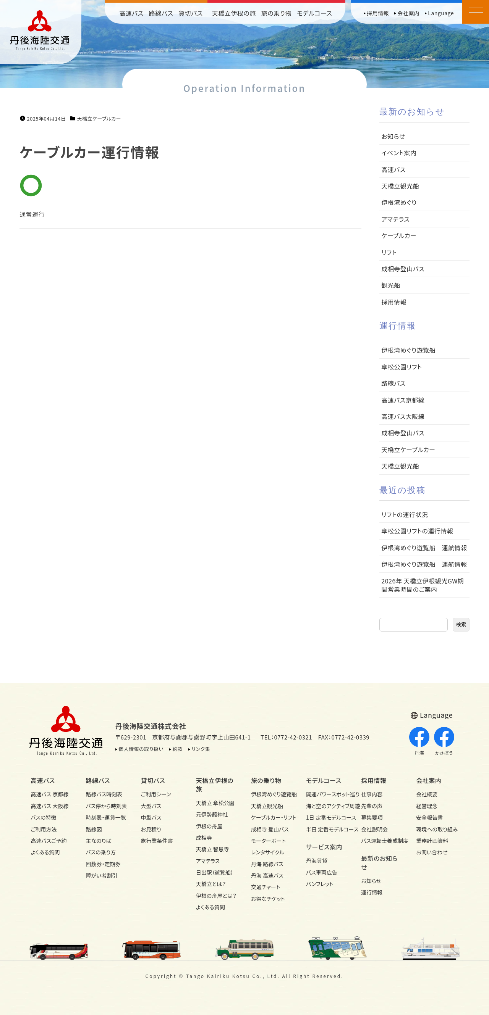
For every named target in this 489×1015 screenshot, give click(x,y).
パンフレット (320, 884)
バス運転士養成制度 (382, 840)
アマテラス (395, 219)
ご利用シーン (156, 794)
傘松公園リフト (401, 366)
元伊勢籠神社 (212, 814)
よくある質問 (45, 852)
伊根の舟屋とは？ (216, 895)
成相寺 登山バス (270, 829)
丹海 (419, 741)
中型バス (151, 817)
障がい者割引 (101, 875)
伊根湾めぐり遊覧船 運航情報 (424, 547)
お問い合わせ (431, 852)
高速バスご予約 (48, 840)
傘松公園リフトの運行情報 (417, 530)
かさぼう (444, 741)
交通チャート (265, 887)
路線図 (94, 829)
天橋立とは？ (211, 884)
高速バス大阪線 (402, 416)
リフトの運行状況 (404, 514)
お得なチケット (268, 898)
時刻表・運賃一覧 (106, 817)
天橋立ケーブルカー (99, 118)
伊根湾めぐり (398, 202)
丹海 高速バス (267, 875)
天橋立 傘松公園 (215, 803)
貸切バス (190, 13)
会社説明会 (374, 829)
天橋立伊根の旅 (234, 13)
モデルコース (314, 13)
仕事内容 (371, 794)
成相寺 (204, 837)
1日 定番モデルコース (327, 817)
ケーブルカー (398, 235)
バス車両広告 (321, 872)
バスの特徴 (43, 817)
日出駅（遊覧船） (214, 872)
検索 (461, 624)
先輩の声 (371, 806)
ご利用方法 (44, 829)
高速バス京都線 (402, 399)
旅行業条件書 (157, 840)
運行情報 (371, 892)
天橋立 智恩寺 (212, 849)
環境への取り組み (437, 829)
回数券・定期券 (103, 864)
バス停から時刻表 (106, 806)
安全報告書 (429, 817)
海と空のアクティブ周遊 (327, 806)
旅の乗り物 (276, 13)
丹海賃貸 (316, 860)
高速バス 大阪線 (49, 806)
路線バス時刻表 (104, 794)
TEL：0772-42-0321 (286, 737)
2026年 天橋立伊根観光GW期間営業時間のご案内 (422, 585)
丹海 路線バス (267, 864)
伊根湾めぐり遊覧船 (408, 349)
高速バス (131, 13)
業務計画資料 (432, 840)
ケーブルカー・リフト (272, 817)
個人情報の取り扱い (141, 748)
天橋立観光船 (400, 185)
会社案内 (408, 13)
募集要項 (371, 817)
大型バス (151, 806)
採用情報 (378, 13)
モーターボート (268, 840)
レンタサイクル (268, 852)
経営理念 (426, 806)
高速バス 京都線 (49, 794)
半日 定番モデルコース (327, 829)
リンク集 (200, 748)
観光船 (390, 285)
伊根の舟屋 (209, 826)
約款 (177, 748)
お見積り (151, 829)
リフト (389, 252)
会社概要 (426, 794)
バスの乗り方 (101, 852)
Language (441, 13)
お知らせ (393, 136)
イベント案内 (398, 152)
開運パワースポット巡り (327, 794)
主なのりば (98, 840)
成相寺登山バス (402, 268)
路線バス (161, 13)
